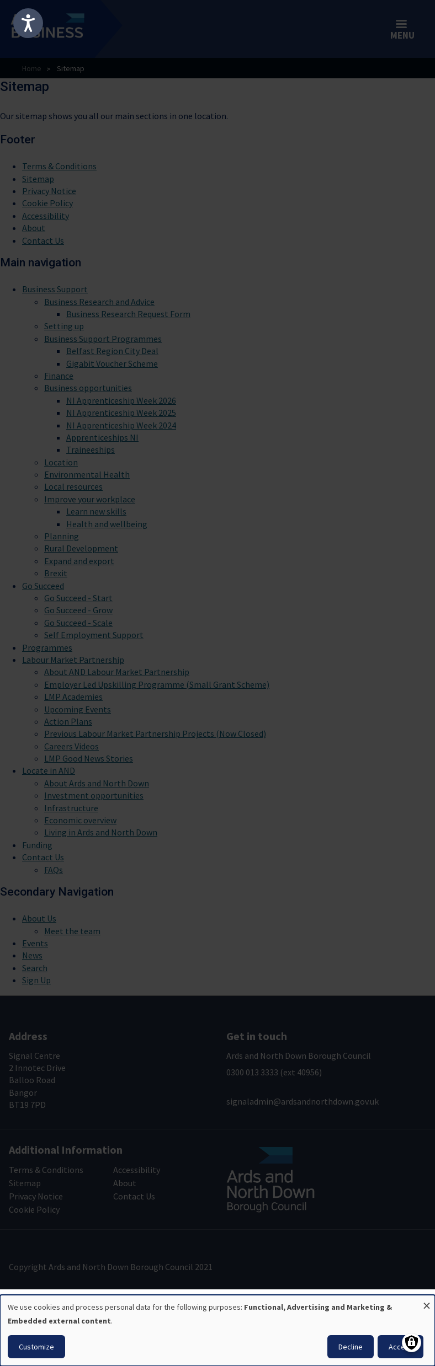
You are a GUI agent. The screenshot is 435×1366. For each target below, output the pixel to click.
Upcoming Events (77, 709)
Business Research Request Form (128, 313)
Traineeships (90, 449)
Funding (37, 844)
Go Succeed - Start (78, 597)
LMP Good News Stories (88, 758)
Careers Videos (71, 746)
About (33, 227)
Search (34, 967)
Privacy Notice (49, 190)
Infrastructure (71, 807)
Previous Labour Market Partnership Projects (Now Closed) (155, 733)
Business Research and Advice (99, 301)
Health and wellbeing (106, 523)
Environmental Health (87, 474)
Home (31, 68)
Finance (58, 375)
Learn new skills (96, 511)
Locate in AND (48, 770)
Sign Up (36, 979)
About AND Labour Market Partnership (116, 671)
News (32, 955)
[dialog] (217, 1330)
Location (61, 462)
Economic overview (80, 820)
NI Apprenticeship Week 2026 (121, 400)
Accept (400, 1347)
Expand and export (79, 560)
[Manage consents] (411, 1342)
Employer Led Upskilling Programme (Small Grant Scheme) (156, 684)
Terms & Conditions (59, 166)
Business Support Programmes (103, 338)
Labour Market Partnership (73, 659)
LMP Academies (73, 696)
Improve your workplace (89, 499)
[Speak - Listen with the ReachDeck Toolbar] (28, 23)
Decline (350, 1347)
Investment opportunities (94, 795)
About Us (39, 918)
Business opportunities (88, 387)
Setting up (64, 325)
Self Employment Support (94, 634)
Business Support (55, 288)
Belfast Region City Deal (112, 350)
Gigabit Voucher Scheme (112, 363)
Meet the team (72, 930)
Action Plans (68, 721)
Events (35, 943)
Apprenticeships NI (102, 437)
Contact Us (43, 240)
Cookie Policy (47, 202)
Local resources (73, 486)
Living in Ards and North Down (100, 832)
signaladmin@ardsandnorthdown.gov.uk (302, 1101)
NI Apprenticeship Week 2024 (121, 425)
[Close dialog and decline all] (426, 1302)
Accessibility (45, 215)
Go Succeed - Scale (78, 622)
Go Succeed (43, 585)
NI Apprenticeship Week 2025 (121, 412)
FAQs (53, 869)
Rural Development (81, 548)
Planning (61, 536)
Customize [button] (36, 1347)
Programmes (47, 647)
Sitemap (38, 178)
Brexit (55, 572)
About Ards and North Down (96, 783)
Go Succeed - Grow (78, 609)
